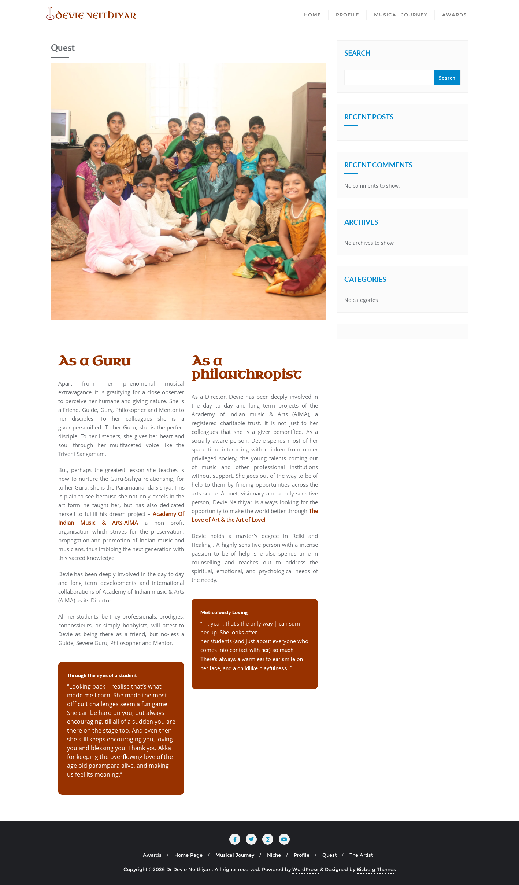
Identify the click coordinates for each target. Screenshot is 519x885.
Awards (152, 855)
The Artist (361, 855)
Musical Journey (234, 855)
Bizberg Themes (376, 869)
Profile (301, 855)
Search (357, 54)
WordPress (305, 869)
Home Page (188, 855)
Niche (274, 855)
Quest (329, 855)
